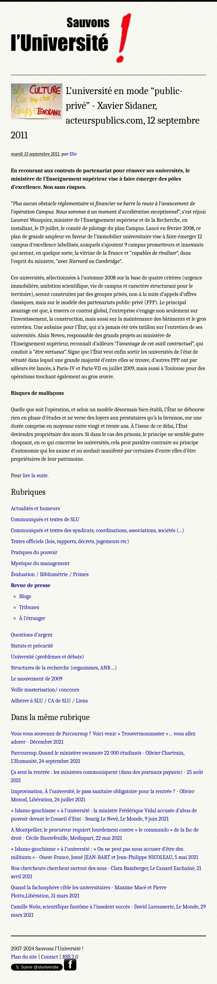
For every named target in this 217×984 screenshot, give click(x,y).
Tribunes (29, 607)
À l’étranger (32, 618)
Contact (49, 957)
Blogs (25, 596)
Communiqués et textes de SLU (45, 519)
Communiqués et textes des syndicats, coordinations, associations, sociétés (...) (97, 530)
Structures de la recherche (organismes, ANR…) (64, 668)
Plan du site (24, 957)
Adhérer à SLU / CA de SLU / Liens (49, 701)
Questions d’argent (32, 635)
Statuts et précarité (32, 646)
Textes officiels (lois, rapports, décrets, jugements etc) (70, 541)
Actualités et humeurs (35, 508)
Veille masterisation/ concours (45, 690)
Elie (73, 154)
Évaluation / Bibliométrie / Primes (50, 574)
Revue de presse (30, 585)
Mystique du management (40, 563)
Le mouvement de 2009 (36, 679)
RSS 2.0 (70, 957)
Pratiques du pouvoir (34, 552)
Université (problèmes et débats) (47, 657)
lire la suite (35, 475)
